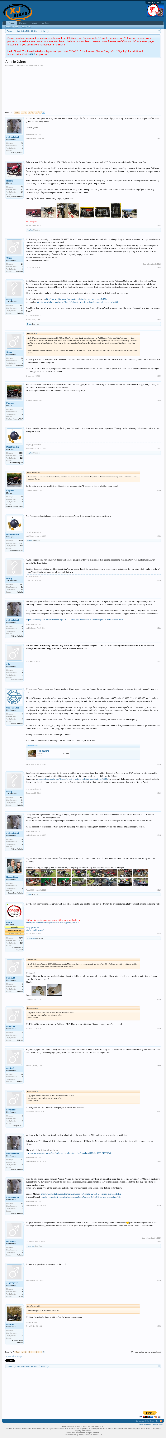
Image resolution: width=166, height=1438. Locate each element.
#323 (159, 1205)
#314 (159, 793)
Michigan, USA (18, 1125)
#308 (159, 490)
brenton (30, 65)
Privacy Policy (158, 1424)
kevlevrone (11, 1110)
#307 (159, 448)
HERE (31, 54)
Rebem (9, 181)
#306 (159, 400)
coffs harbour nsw (17, 680)
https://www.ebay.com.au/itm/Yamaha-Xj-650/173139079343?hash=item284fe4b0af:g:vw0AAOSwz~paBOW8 (74, 619)
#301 (159, 138)
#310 (159, 580)
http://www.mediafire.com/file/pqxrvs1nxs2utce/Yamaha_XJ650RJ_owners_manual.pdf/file (81, 1197)
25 (22, 143)
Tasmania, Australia (16, 724)
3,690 (21, 453)
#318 (159, 999)
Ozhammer (11, 1241)
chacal (29, 894)
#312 (159, 661)
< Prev (17, 112)
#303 (159, 267)
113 (21, 458)
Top (157, 1421)
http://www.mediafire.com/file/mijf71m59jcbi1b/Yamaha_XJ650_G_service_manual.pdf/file (81, 1194)
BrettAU (10, 1324)
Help (147, 1421)
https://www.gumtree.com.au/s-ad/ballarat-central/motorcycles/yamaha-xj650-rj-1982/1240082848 (68, 1153)
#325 (159, 1280)
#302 (159, 225)
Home (152, 1421)
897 (21, 306)
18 (22, 192)
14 (22, 1074)
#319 (159, 1028)
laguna (20, 1296)
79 (22, 409)
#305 (159, 376)
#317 (159, 934)
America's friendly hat (16, 463)
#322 (159, 1161)
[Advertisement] (83, 88)
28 (22, 311)
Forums (11, 23)
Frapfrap (30, 230)
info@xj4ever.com (32, 927)
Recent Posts (25, 27)
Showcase (23, 23)
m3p (8, 664)
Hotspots (34, 23)
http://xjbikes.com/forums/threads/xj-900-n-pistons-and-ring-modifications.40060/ (72, 779)
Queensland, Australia (15, 893)
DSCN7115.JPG (43, 751)
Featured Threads (11, 27)
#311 (159, 628)
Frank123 (10, 978)
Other (18, 65)
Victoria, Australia (17, 153)
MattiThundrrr (12, 447)
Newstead (19, 271)
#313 (159, 764)
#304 (159, 319)
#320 (159, 1065)
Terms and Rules (145, 1424)
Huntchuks (30, 1246)
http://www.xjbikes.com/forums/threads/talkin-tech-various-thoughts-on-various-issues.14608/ (77, 302)
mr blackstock (12, 137)
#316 (159, 890)
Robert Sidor (12, 877)
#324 (159, 1241)
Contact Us (140, 1421)
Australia (20, 313)
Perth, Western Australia (15, 197)
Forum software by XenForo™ (83, 1426)
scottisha (10, 1026)
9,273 (21, 938)
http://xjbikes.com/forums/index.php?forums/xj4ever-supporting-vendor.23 (52, 923)
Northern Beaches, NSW (14, 419)
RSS (161, 1421)
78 (22, 187)
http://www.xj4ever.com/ (34, 930)
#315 (159, 835)
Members (45, 23)
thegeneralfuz (12, 708)
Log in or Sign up (153, 2)
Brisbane (20, 1040)
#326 (159, 1326)
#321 (159, 1112)
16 (22, 264)
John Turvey (12, 1283)
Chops (9, 258)
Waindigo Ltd (97, 1435)
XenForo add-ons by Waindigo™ (75, 1435)
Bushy (9, 299)
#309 (159, 536)
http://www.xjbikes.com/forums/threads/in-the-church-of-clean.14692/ (76, 299)
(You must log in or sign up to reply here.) (146, 1352)
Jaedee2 (10, 1068)
